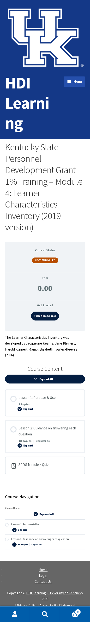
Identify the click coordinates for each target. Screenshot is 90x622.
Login (43, 575)
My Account (15, 614)
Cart (70, 611)
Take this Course (45, 316)
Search (45, 614)
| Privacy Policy (26, 605)
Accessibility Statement (57, 605)
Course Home (12, 508)
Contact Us (43, 581)
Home (43, 569)
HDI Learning (27, 102)
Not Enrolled (45, 260)
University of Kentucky (65, 593)
